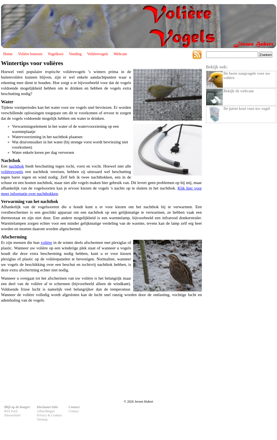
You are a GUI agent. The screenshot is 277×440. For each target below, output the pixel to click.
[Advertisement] (101, 348)
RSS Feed (11, 411)
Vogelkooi (55, 54)
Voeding (75, 54)
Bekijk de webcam (239, 91)
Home (8, 54)
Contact (73, 411)
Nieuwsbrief (12, 415)
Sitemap (42, 419)
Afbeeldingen (46, 411)
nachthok (16, 166)
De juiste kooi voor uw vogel (247, 109)
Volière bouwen (30, 54)
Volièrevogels (97, 54)
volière (46, 242)
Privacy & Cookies (49, 415)
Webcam (120, 54)
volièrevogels (12, 171)
